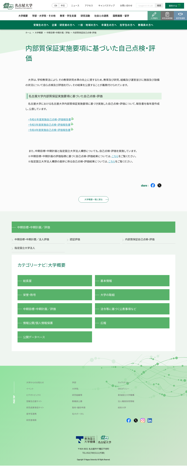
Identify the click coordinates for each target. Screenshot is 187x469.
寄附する (173, 5)
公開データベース (34, 340)
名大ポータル (78, 417)
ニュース (75, 5)
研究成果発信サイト (35, 410)
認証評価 (75, 240)
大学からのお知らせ (35, 385)
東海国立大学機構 (126, 398)
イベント (30, 392)
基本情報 (106, 281)
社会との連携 (101, 16)
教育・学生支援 (68, 16)
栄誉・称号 (30, 296)
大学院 (75, 392)
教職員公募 (77, 404)
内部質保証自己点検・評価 (140, 240)
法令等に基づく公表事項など (119, 311)
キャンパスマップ (106, 5)
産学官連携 (31, 417)
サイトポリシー (124, 385)
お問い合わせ (126, 5)
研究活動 (85, 16)
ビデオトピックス (33, 398)
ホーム (28, 32)
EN (55, 5)
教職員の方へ (146, 25)
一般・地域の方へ (88, 25)
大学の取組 (108, 296)
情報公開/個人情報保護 (38, 325)
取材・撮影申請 (78, 410)
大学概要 (23, 16)
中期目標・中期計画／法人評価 (32, 240)
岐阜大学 (122, 410)
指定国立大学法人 (25, 248)
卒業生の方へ (109, 25)
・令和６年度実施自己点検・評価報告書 (50, 119)
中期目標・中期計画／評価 (58, 32)
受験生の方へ (41, 25)
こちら (115, 156)
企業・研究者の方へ (63, 25)
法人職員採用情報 (126, 404)
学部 (74, 385)
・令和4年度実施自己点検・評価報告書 (50, 130)
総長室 (27, 281)
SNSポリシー (123, 392)
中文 (63, 5)
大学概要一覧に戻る (93, 199)
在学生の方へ (127, 25)
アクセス (89, 5)
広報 (104, 325)
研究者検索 (31, 423)
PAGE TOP (13, 403)
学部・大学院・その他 (44, 16)
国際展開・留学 (121, 16)
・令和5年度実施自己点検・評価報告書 (50, 124)
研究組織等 (77, 398)
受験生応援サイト (34, 404)
